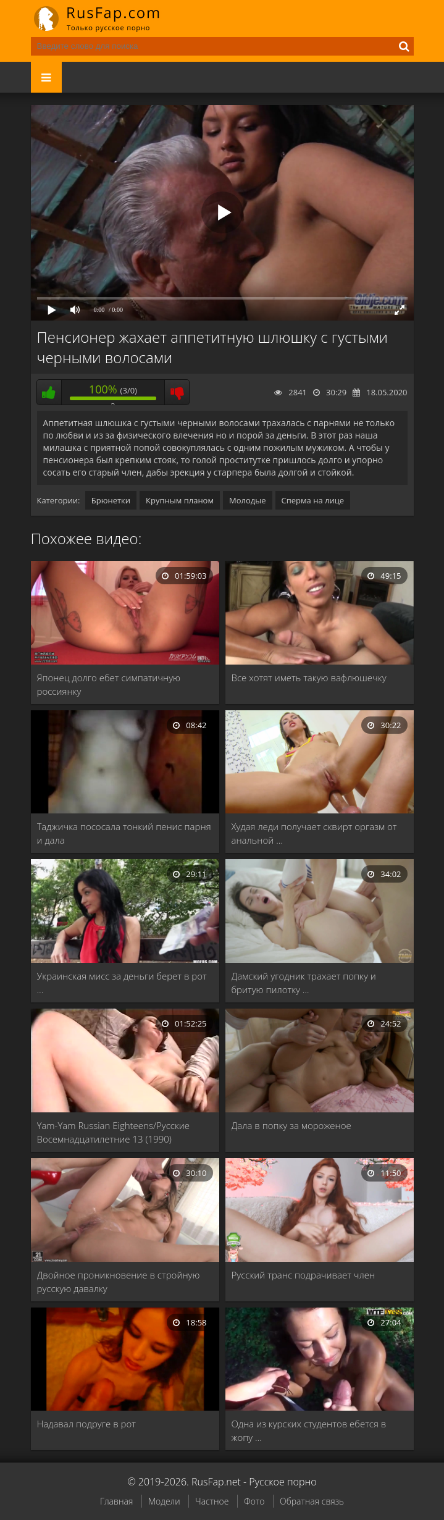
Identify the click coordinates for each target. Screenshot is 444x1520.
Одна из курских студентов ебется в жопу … (309, 1430)
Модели (164, 1501)
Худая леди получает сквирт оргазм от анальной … (314, 833)
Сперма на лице (313, 500)
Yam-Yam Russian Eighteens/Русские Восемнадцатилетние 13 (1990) (113, 1132)
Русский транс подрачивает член (303, 1275)
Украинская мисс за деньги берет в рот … (122, 983)
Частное (211, 1501)
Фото (254, 1501)
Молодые (247, 500)
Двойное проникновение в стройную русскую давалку (118, 1282)
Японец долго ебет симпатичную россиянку (109, 684)
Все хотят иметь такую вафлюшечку (309, 677)
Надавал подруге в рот (86, 1423)
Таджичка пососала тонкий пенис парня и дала (124, 833)
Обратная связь (312, 1501)
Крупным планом (180, 500)
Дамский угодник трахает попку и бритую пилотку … (304, 983)
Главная (116, 1501)
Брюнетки (110, 500)
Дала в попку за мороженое (291, 1125)
